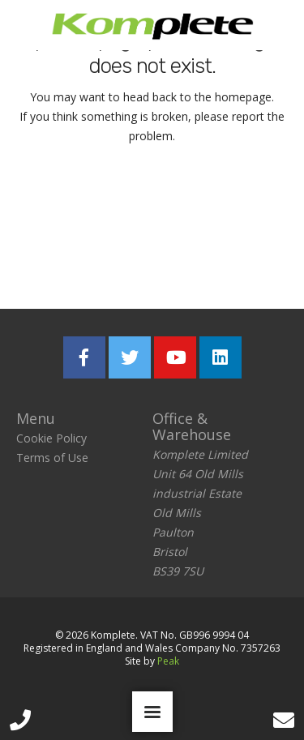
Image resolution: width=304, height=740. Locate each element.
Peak (168, 661)
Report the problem (152, 258)
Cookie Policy (51, 438)
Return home (152, 201)
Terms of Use (52, 457)
